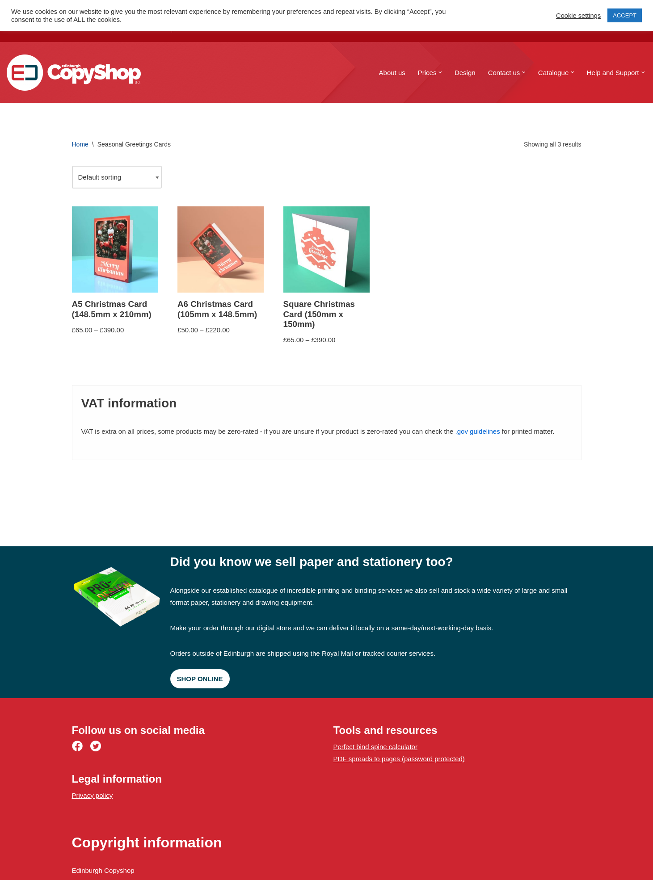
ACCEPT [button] (624, 15)
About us (392, 72)
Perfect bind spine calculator (375, 746)
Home (80, 144)
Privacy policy (92, 795)
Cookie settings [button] (578, 15)
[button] (440, 72)
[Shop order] (117, 177)
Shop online (200, 679)
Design (465, 72)
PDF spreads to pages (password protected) (399, 759)
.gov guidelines (477, 431)
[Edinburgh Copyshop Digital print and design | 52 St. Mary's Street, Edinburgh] (74, 72)
